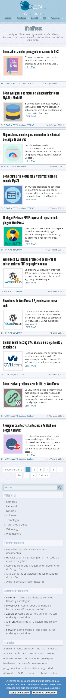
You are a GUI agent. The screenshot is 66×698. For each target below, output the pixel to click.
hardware (9, 663)
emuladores (32, 658)
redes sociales (30, 668)
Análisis (8, 18)
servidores (31, 673)
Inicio (26, 13)
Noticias (8, 249)
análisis (7, 653)
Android (34, 18)
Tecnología (12, 520)
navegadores (39, 663)
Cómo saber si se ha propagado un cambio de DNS (31, 51)
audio (17, 653)
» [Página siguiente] (33, 475)
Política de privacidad (44, 692)
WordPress (21, 18)
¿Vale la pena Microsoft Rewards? (25, 581)
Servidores (55, 18)
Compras (8, 374)
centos (32, 653)
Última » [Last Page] (43, 475)
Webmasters (10, 166)
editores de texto (13, 658)
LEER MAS (30, 67)
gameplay (47, 658)
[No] (61, 687)
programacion (11, 668)
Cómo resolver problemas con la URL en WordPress (31, 384)
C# (24, 653)
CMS (41, 653)
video (54, 673)
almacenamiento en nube (18, 648)
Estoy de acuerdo (19, 692)
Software (11, 515)
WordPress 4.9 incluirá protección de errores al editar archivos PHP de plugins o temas (29, 261)
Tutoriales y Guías (13, 83)
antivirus (52, 648)
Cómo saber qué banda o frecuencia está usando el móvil (28, 607)
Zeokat (30, 83)
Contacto (37, 13)
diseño (50, 653)
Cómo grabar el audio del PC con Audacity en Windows (31, 631)
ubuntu (44, 673)
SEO (44, 18)
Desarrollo (12, 506)
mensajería (23, 663)
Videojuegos (13, 529)
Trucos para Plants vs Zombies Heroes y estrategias (29, 599)
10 (19, 475)
